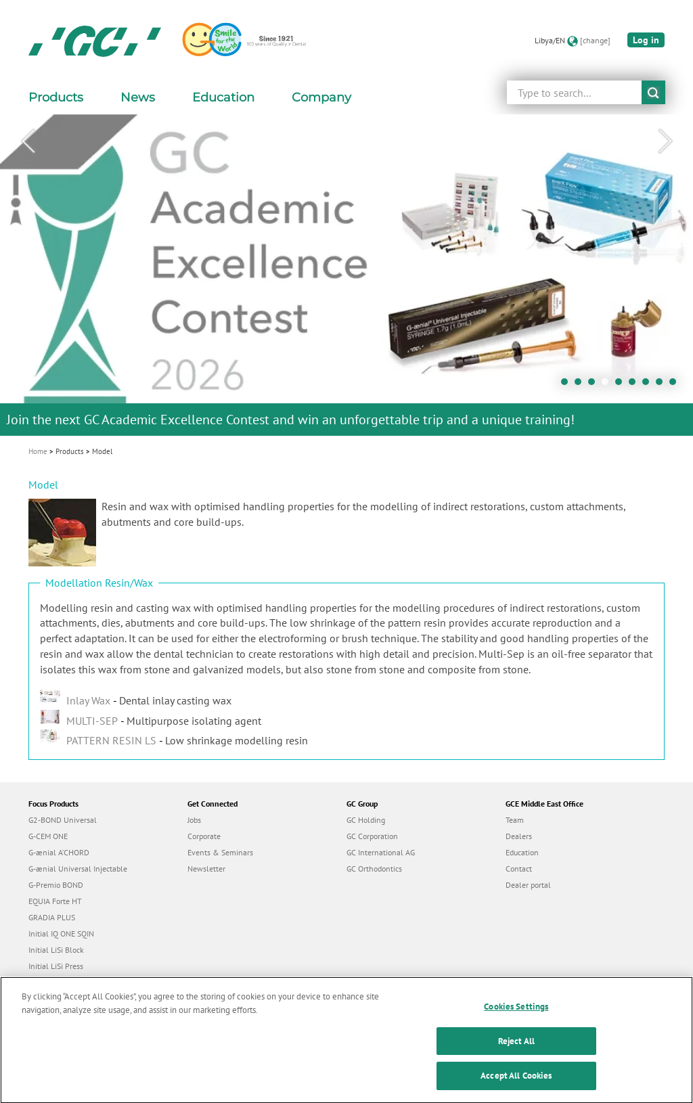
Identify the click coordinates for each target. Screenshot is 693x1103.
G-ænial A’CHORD (58, 852)
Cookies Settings (516, 1019)
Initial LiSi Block (56, 950)
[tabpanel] (346, 275)
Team (515, 820)
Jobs (194, 820)
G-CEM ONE (48, 836)
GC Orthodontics (374, 868)
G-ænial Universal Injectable (77, 868)
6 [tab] (635, 385)
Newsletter (206, 868)
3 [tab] (595, 385)
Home (37, 451)
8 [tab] (662, 385)
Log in (646, 40)
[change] (595, 40)
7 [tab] (649, 385)
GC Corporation (372, 836)
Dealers (519, 836)
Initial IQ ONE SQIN (61, 933)
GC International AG (380, 852)
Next (665, 141)
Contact (519, 868)
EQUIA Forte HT (55, 901)
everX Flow (47, 982)
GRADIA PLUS (51, 917)
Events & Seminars (220, 852)
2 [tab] (581, 385)
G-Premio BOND (55, 885)
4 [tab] (608, 385)
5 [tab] (622, 385)
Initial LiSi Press (55, 966)
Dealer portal (528, 885)
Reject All (516, 1054)
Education (522, 852)
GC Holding (365, 820)
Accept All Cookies (516, 1088)
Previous (28, 141)
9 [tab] (676, 385)
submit (653, 92)
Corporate (204, 836)
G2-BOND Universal (62, 820)
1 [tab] (568, 385)
